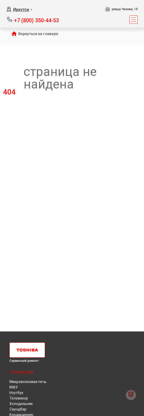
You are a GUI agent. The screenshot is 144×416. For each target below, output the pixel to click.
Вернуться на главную (38, 34)
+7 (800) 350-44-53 (36, 20)
